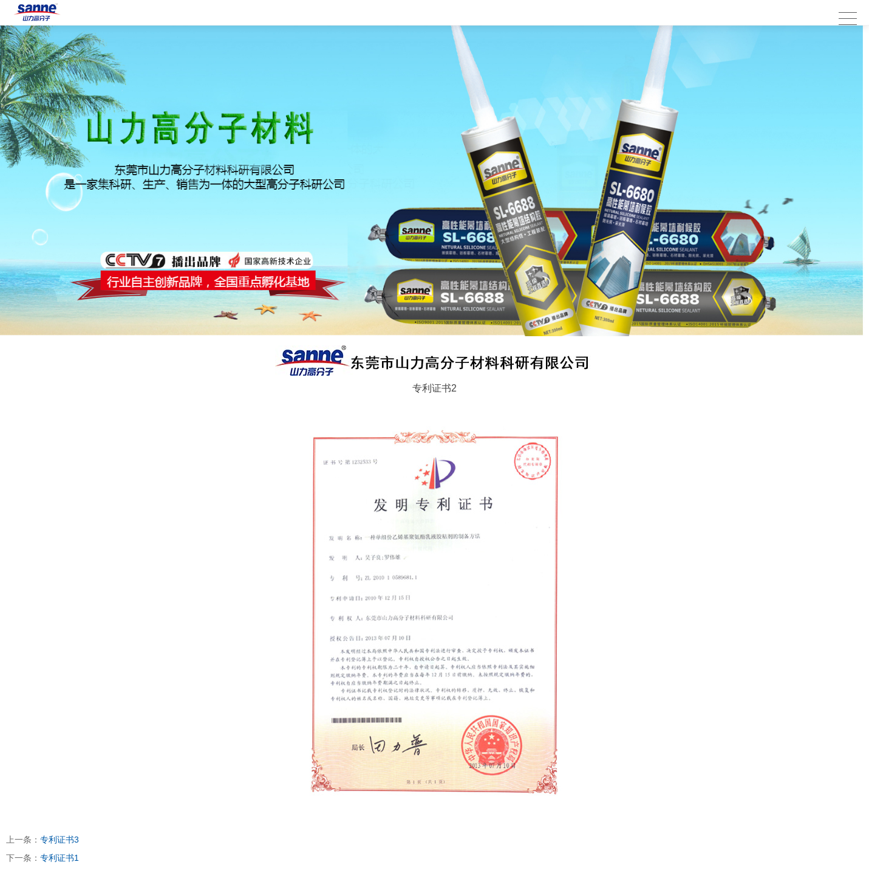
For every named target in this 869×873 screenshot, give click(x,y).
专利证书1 (59, 858)
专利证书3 (59, 839)
